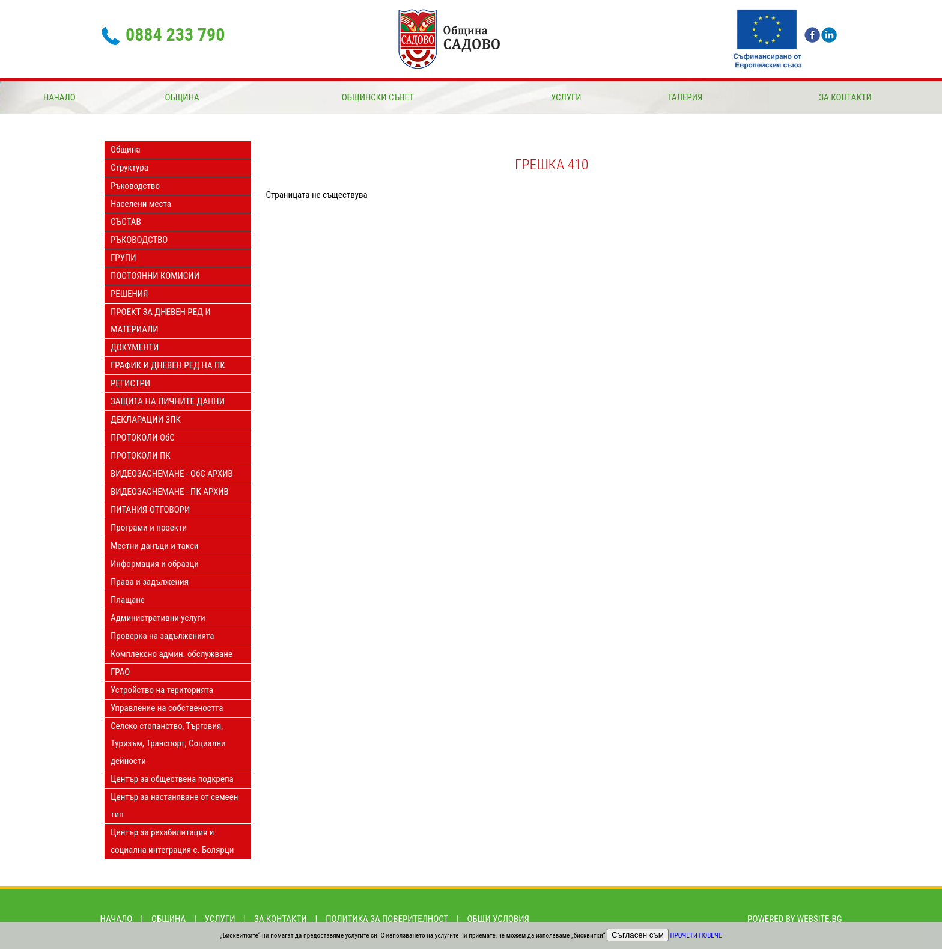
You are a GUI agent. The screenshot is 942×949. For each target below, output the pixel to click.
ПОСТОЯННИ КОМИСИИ (155, 275)
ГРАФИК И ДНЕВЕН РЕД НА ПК (168, 365)
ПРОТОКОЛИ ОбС (143, 437)
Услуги (566, 97)
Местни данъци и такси (154, 545)
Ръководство (135, 185)
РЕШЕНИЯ (129, 293)
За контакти (845, 97)
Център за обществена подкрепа (172, 779)
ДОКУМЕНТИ (135, 347)
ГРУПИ (123, 257)
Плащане (128, 599)
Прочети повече (696, 935)
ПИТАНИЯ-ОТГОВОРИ (150, 509)
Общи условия (498, 919)
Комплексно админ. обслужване (171, 653)
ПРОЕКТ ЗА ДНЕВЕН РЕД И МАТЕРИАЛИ (161, 321)
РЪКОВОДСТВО (139, 239)
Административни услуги (158, 617)
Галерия (685, 97)
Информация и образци (155, 563)
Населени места (141, 203)
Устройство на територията (162, 690)
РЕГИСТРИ (130, 383)
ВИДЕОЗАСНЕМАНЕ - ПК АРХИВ (170, 491)
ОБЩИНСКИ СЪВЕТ (378, 97)
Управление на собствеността (167, 708)
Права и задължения (150, 581)
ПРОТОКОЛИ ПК (141, 455)
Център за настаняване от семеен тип (174, 806)
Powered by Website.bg (794, 919)
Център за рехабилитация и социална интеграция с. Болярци (172, 841)
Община (182, 97)
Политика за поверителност (387, 919)
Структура (129, 167)
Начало (59, 97)
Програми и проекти (149, 527)
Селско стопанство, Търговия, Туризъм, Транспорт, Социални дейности (168, 743)
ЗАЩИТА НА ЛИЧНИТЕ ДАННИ (168, 401)
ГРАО (120, 672)
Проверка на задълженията (162, 635)
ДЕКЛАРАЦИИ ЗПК (146, 419)
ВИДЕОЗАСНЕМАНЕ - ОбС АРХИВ (172, 473)
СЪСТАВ (126, 221)
